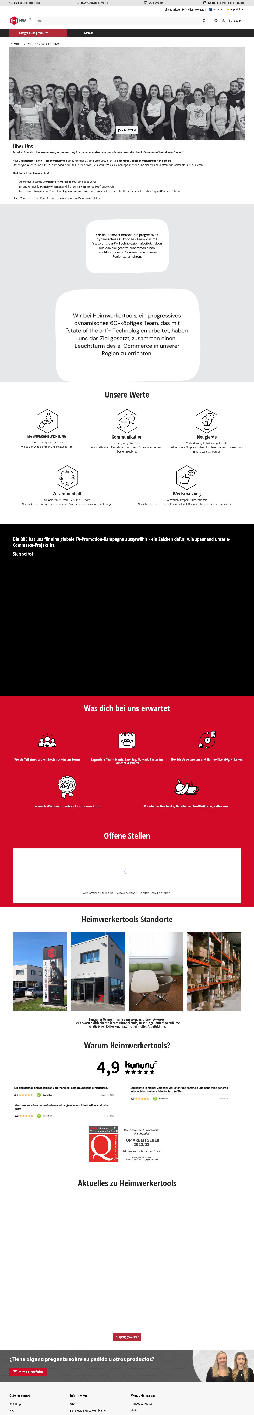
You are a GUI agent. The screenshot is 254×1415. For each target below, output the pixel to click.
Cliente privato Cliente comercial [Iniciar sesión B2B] (186, 10)
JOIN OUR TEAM (127, 130)
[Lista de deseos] (216, 20)
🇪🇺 (214, 10)
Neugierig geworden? (127, 1337)
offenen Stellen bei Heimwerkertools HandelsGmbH (123, 893)
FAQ (11, 1411)
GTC (72, 1404)
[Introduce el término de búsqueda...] (117, 21)
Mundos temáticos (141, 1404)
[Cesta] (235, 21)
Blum (133, 1410)
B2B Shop (15, 1404)
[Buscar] (203, 21)
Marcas (88, 33)
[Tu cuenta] (223, 20)
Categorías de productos (31, 33)
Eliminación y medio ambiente (88, 1411)
